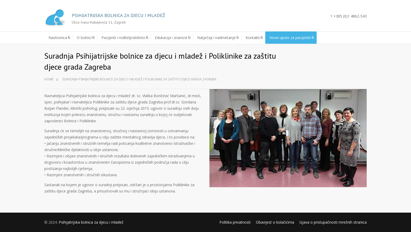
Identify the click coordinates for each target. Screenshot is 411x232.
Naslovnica (57, 37)
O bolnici (84, 37)
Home (48, 79)
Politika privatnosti (235, 222)
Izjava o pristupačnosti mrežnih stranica (333, 222)
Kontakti (253, 37)
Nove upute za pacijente (290, 37)
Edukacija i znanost (171, 37)
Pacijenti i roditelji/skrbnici (123, 37)
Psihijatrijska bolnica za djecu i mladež (91, 222)
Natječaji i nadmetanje (216, 37)
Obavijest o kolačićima (275, 222)
